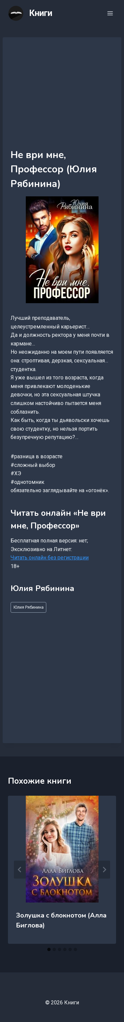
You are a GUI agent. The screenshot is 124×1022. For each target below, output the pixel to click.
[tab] (49, 949)
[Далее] (104, 870)
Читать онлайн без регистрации (50, 557)
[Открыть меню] (110, 13)
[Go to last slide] (20, 870)
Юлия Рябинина (29, 607)
